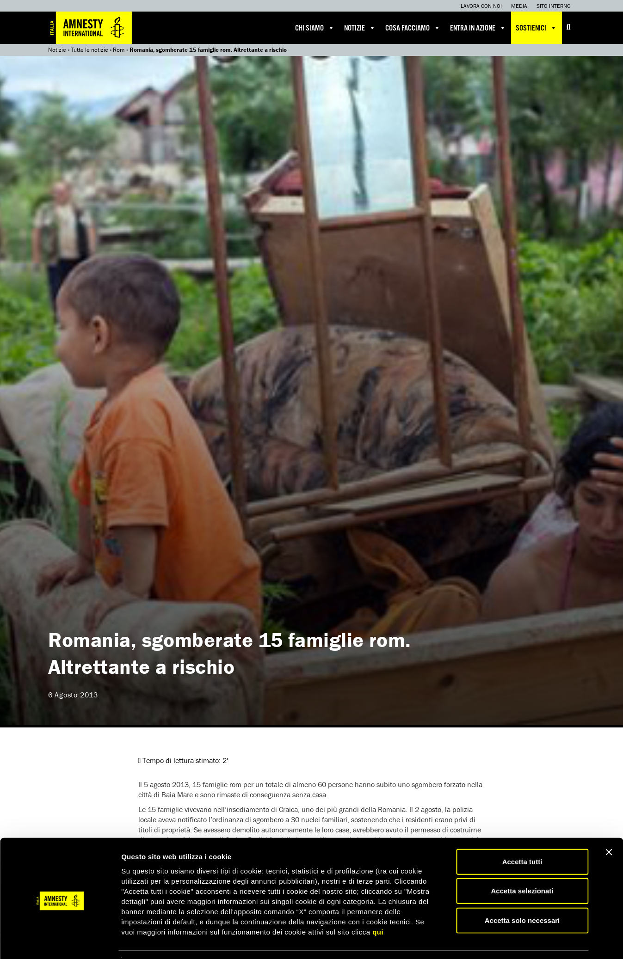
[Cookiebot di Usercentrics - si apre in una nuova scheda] (59, 941)
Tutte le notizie (89, 50)
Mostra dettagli (487, 941)
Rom (119, 50)
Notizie (360, 28)
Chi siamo (315, 28)
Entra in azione (478, 28)
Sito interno (554, 5)
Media (519, 5)
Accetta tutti (522, 833)
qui (377, 904)
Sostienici (536, 28)
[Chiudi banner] (608, 824)
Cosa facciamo (413, 28)
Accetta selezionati (522, 863)
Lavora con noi (481, 5)
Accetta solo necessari (522, 892)
